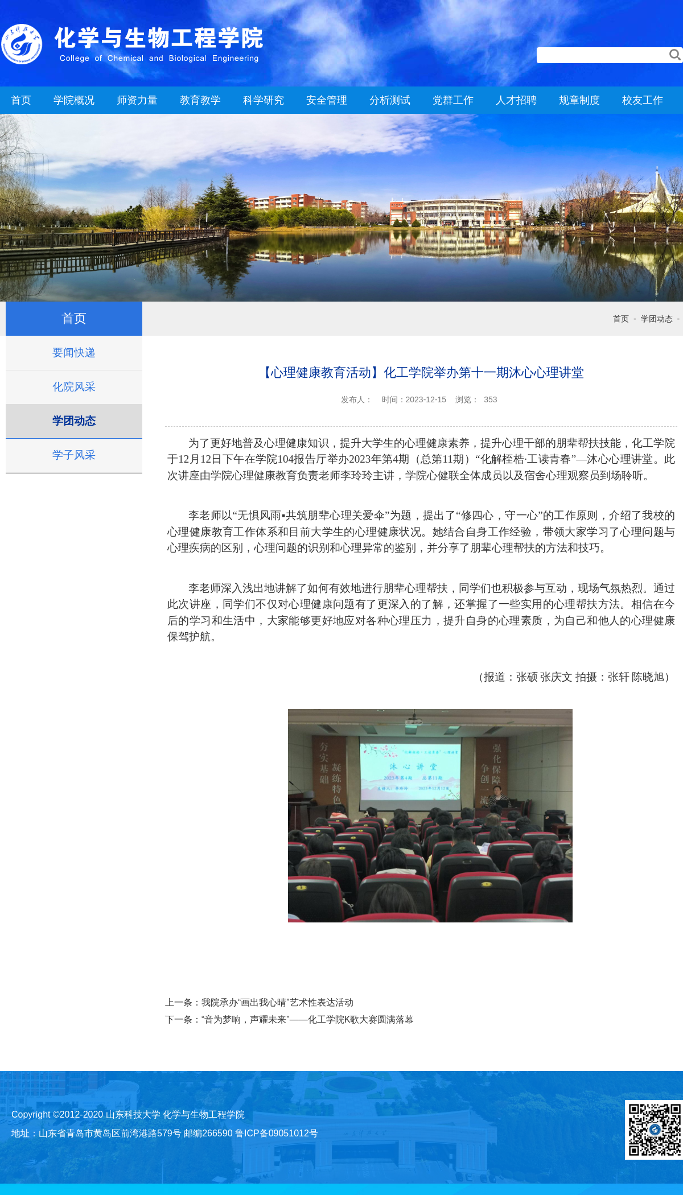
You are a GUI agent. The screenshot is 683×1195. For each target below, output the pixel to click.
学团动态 (74, 421)
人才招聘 (516, 100)
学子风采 (74, 455)
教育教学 (200, 100)
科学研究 (263, 100)
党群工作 (453, 100)
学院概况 (74, 100)
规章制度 (579, 100)
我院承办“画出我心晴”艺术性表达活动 (277, 1002)
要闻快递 (74, 352)
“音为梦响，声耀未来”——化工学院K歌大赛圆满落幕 (307, 1019)
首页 (21, 100)
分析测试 (389, 100)
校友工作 (642, 100)
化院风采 (74, 387)
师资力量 (137, 100)
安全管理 (326, 100)
